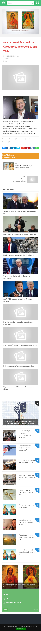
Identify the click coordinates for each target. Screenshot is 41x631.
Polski (7, 58)
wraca (5, 139)
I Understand (21, 629)
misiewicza (20, 139)
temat (12, 139)
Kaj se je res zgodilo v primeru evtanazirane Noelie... (26, 522)
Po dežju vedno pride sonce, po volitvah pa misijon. (26, 537)
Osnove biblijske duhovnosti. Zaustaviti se (26, 492)
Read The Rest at (9, 156)
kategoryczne (31, 139)
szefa (11, 142)
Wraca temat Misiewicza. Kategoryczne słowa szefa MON (20, 47)
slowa (5, 142)
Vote (5, 609)
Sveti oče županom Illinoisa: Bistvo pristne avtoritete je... (28, 478)
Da (7, 594)
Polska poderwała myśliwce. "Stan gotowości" (25, 448)
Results (35, 609)
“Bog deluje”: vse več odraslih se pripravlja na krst (27, 552)
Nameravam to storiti (13, 602)
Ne (7, 598)
